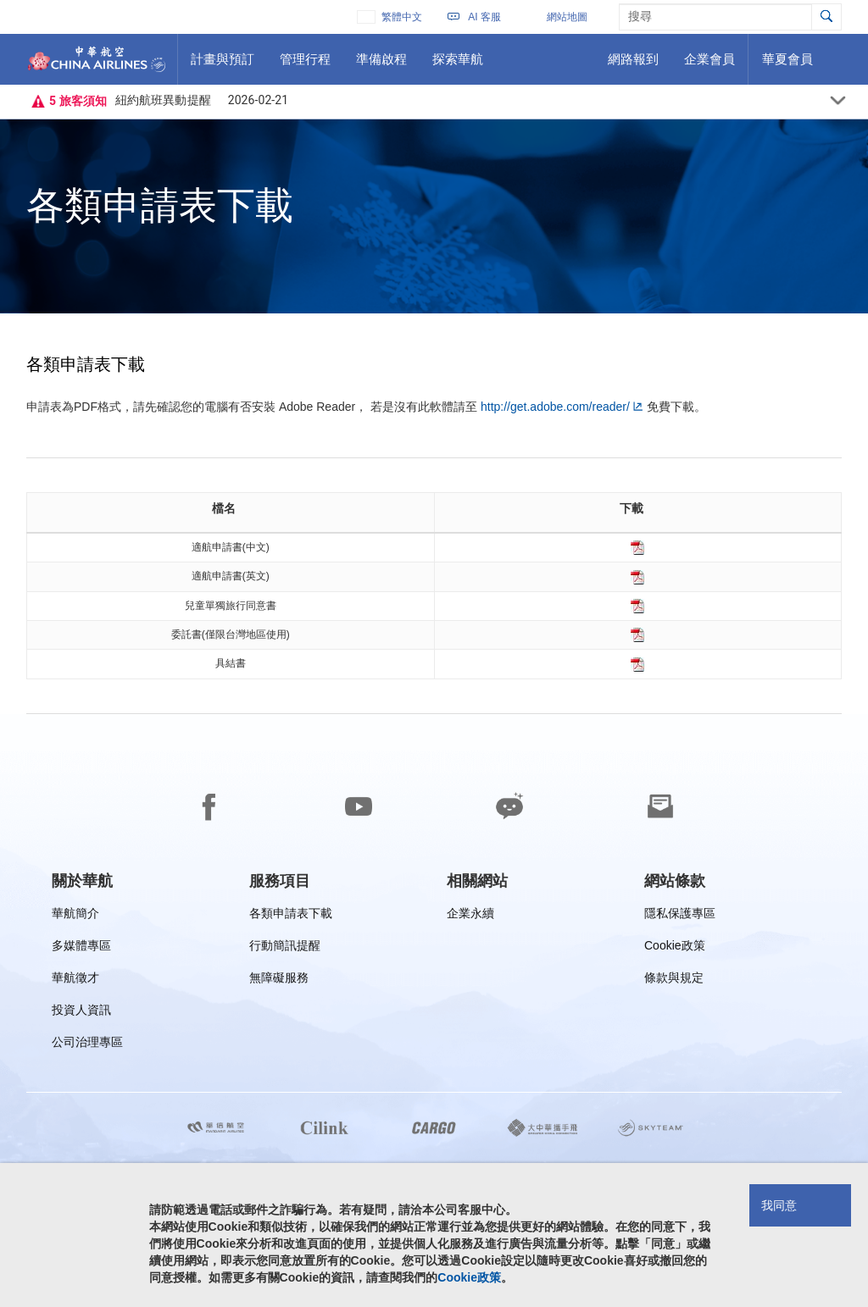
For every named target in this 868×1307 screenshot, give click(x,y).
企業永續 (470, 916)
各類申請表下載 (290, 916)
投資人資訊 (81, 1013)
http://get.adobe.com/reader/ (555, 406)
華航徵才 (75, 980)
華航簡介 (75, 916)
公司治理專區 (87, 1045)
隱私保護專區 (679, 916)
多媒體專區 (81, 948)
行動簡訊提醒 (284, 948)
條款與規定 (674, 980)
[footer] (434, 1010)
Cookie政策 (674, 948)
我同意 (779, 1205)
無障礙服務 (279, 980)
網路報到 (633, 65)
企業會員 (709, 65)
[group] (82, 881)
